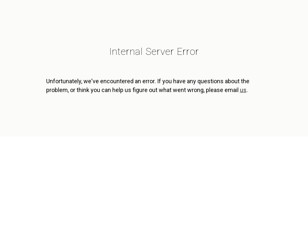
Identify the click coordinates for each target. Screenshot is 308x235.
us (243, 89)
